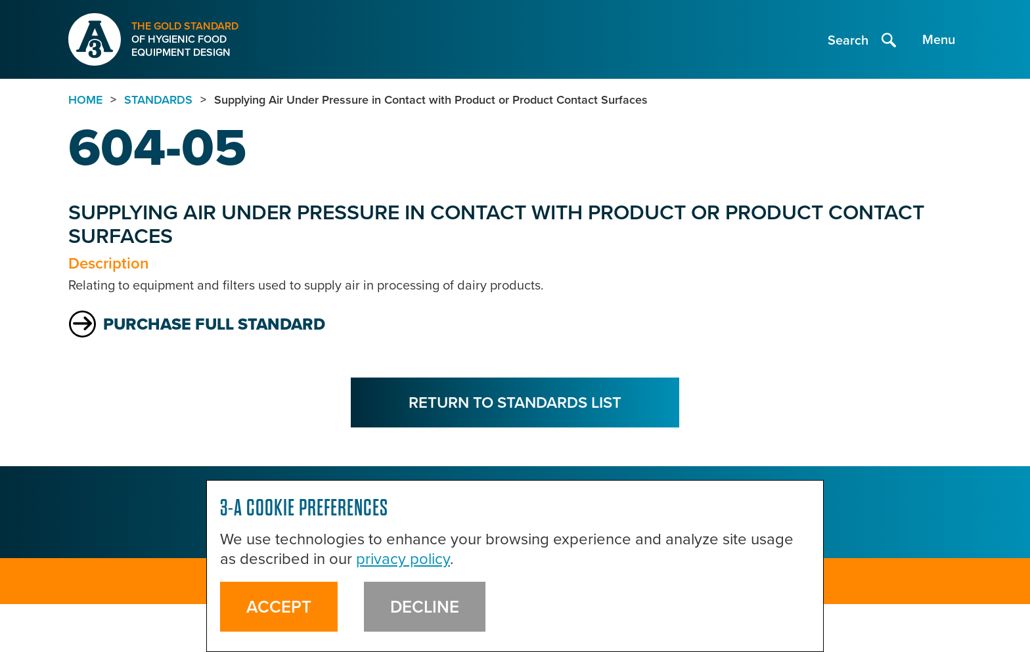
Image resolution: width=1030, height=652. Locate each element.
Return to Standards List (515, 402)
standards (158, 100)
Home (85, 100)
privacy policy (403, 559)
